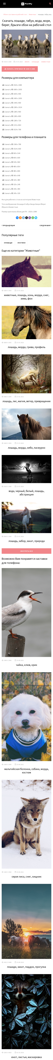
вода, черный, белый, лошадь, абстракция (26, 492)
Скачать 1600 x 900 (11, 94)
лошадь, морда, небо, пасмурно (26, 447)
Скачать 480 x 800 (11, 171)
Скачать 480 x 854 (11, 166)
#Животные (45, 62)
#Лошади (35, 62)
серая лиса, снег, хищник (26, 876)
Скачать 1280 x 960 (11, 112)
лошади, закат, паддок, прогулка (26, 967)
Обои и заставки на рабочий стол (15, 14)
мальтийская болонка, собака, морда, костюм (26, 770)
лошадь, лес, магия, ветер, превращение (26, 401)
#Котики (21, 243)
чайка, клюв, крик (26, 665)
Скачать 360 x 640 (11, 175)
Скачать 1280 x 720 (11, 120)
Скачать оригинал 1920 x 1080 (20, 69)
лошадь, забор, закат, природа (26, 541)
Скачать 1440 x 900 (11, 103)
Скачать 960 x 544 (11, 153)
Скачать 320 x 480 (11, 180)
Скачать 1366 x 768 (11, 144)
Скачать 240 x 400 (11, 189)
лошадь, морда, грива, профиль (26, 347)
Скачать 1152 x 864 (11, 125)
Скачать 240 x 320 (11, 193)
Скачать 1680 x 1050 (12, 89)
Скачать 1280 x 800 (11, 116)
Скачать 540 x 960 (11, 162)
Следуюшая (45, 225)
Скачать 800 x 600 (11, 158)
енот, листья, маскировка (26, 1057)
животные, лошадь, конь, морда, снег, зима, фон (26, 296)
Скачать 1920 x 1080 (12, 85)
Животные (32, 14)
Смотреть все (26, 551)
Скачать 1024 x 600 (11, 149)
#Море (27, 62)
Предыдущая (8, 225)
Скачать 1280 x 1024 (12, 107)
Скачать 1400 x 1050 (12, 98)
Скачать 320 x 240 (11, 184)
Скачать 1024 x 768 (11, 129)
